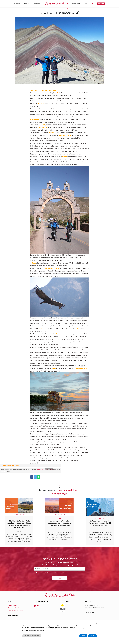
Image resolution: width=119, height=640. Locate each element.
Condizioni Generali (12, 605)
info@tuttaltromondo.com (91, 605)
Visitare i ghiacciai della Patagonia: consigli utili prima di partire (100, 523)
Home (46, 3)
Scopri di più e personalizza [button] (32, 635)
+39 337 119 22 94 (89, 612)
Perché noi (17, 3)
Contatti (101, 3)
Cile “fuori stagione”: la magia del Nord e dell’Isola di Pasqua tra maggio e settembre (19, 524)
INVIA (59, 578)
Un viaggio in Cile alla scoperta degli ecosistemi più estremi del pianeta (59, 523)
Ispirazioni (27, 3)
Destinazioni (37, 3)
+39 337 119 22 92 (89, 610)
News (85, 3)
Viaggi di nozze (76, 3)
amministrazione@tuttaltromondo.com (94, 607)
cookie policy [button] (72, 627)
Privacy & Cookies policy (14, 607)
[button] (96, 623)
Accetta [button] (93, 635)
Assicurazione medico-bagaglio (15, 610)
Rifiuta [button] (83, 635)
